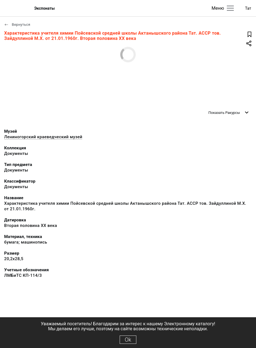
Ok (128, 339)
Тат (248, 8)
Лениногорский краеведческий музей (43, 136)
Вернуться (17, 24)
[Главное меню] (230, 8)
